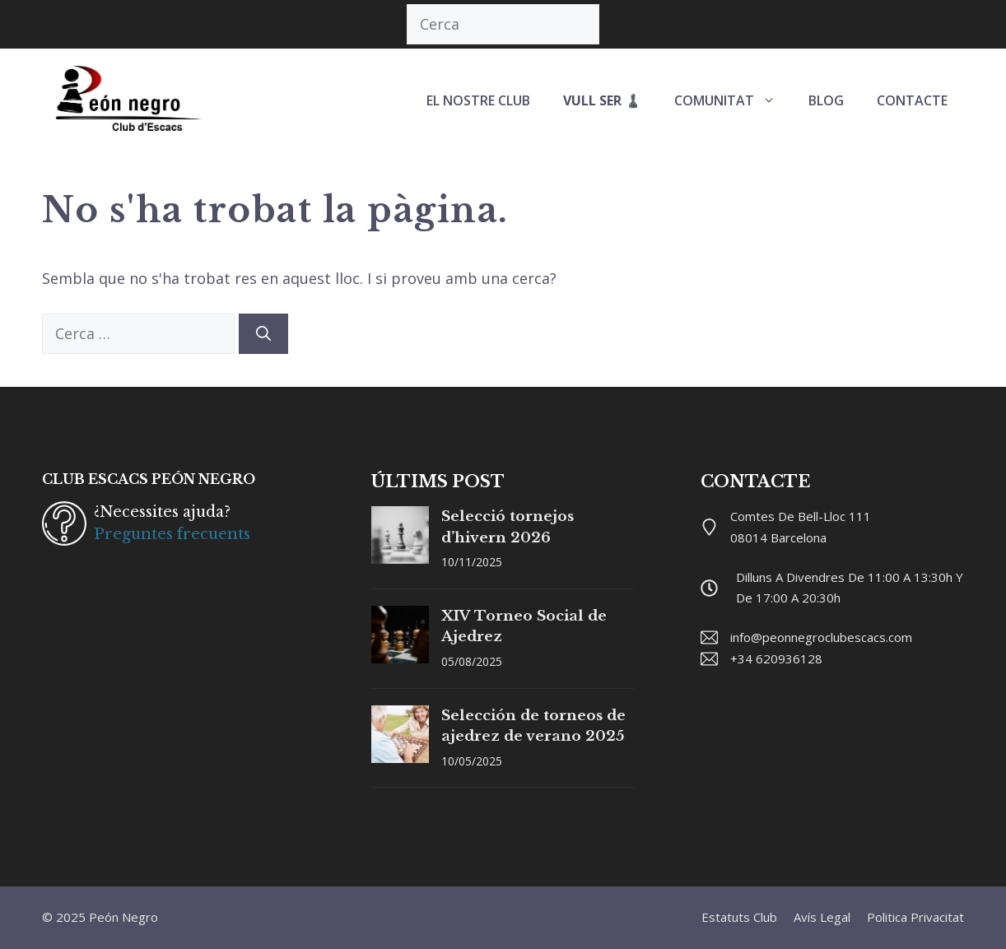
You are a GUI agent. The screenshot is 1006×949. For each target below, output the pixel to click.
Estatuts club (739, 917)
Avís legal (822, 917)
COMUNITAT (733, 100)
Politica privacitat (915, 917)
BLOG (826, 100)
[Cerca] (263, 334)
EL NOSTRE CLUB (478, 100)
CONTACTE (912, 100)
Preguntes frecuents (172, 534)
